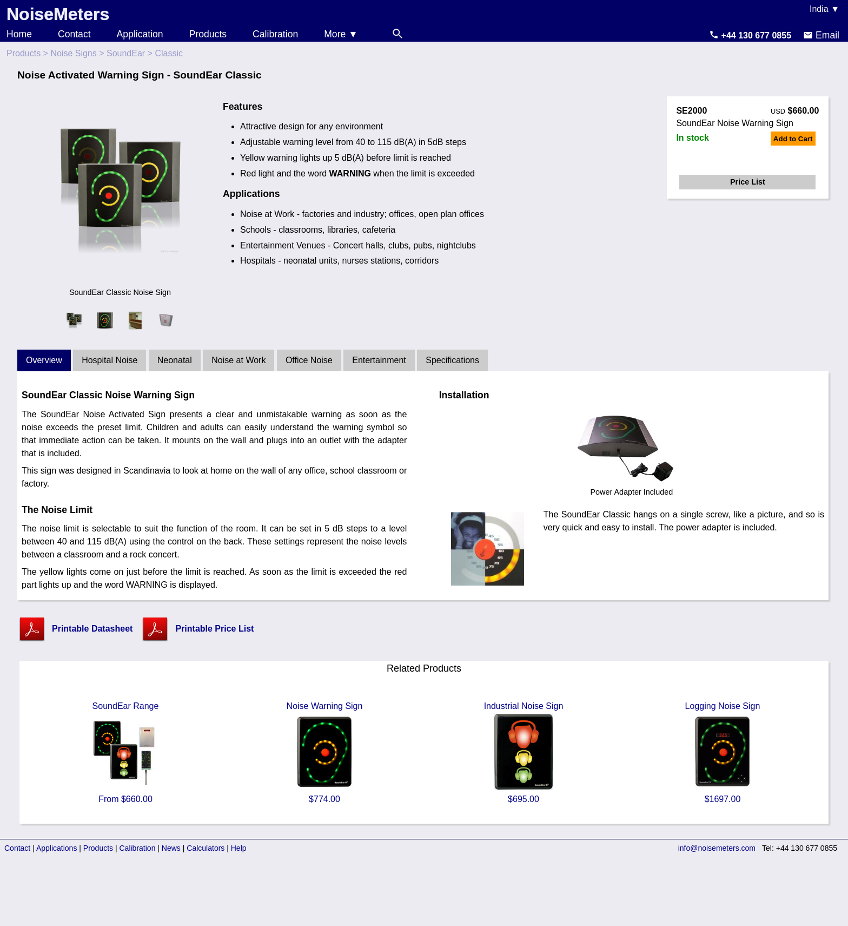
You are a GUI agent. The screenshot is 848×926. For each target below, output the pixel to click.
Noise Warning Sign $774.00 (324, 752)
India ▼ (824, 9)
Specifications (452, 360)
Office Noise (309, 360)
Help (239, 848)
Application (140, 34)
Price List (747, 182)
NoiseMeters (57, 14)
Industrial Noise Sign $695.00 (523, 752)
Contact (74, 34)
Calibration (275, 34)
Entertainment (379, 360)
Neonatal (174, 360)
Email (821, 35)
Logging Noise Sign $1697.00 (722, 752)
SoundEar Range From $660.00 (125, 752)
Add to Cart (793, 139)
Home (19, 34)
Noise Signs (73, 53)
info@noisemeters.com (717, 848)
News (171, 848)
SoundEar (126, 53)
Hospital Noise (109, 360)
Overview (44, 360)
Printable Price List (214, 628)
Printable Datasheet (92, 628)
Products (208, 34)
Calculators (205, 848)
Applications (56, 848)
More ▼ (340, 34)
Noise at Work (238, 360)
